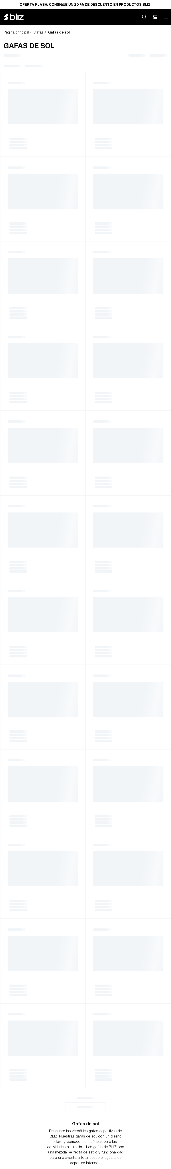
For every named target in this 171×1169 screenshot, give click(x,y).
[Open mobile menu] (165, 17)
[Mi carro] (155, 17)
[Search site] (144, 17)
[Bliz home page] (17, 16)
